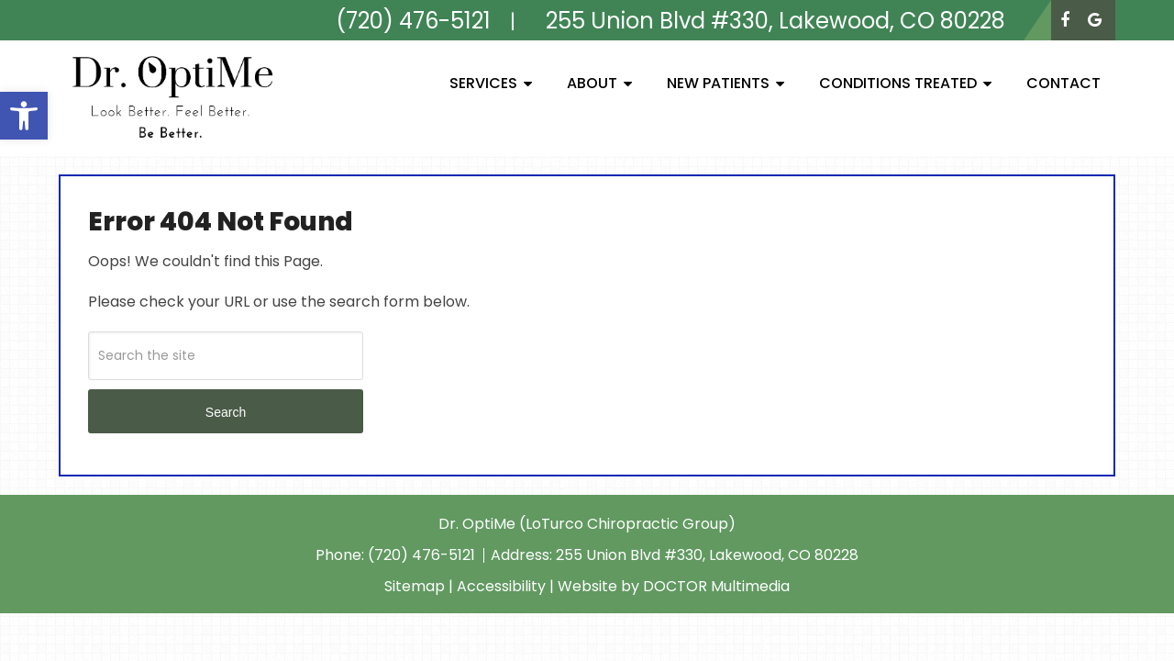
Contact (1063, 83)
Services (483, 83)
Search (225, 412)
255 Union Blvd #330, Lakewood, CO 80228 (707, 555)
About (592, 83)
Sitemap (414, 586)
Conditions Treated (898, 83)
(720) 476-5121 (423, 555)
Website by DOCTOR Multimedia (674, 586)
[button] (24, 116)
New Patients (718, 83)
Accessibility (501, 586)
